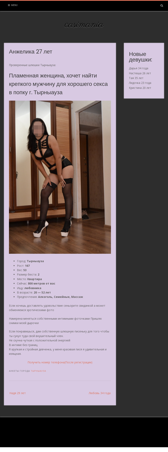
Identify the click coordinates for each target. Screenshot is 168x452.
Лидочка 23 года (140, 83)
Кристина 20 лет (140, 88)
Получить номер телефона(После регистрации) (60, 362)
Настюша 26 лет (140, 73)
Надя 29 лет (17, 393)
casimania (84, 24)
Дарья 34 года (138, 68)
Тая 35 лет (136, 78)
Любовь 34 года (100, 393)
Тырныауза (38, 370)
